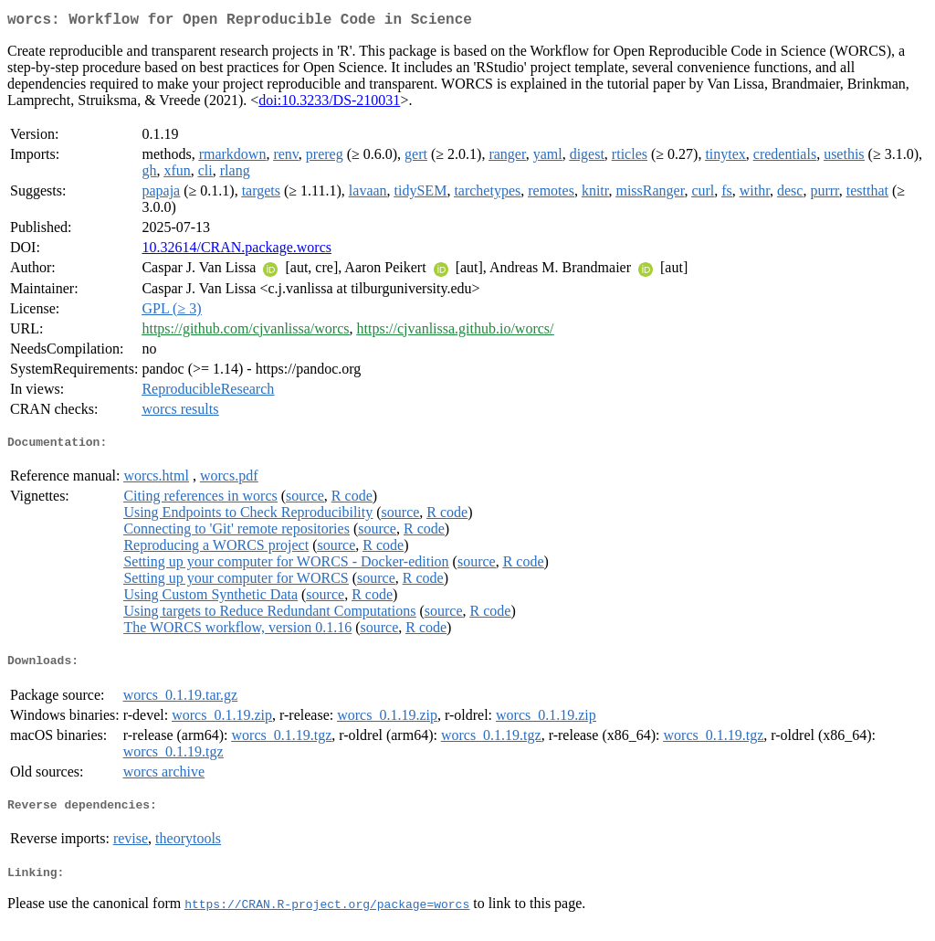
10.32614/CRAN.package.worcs (236, 251)
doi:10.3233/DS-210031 (329, 103)
